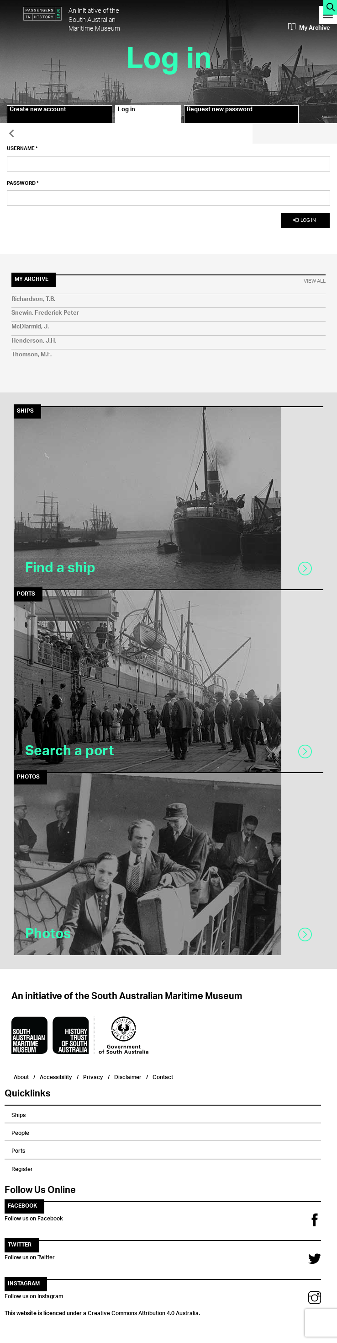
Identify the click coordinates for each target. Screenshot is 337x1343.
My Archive (309, 28)
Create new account (38, 110)
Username (22, 149)
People (20, 1131)
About (21, 1076)
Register (22, 1168)
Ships (18, 1114)
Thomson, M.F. (31, 354)
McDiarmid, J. (30, 326)
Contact (163, 1076)
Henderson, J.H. (33, 341)
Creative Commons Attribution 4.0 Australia (143, 1312)
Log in (136, 114)
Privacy (93, 1076)
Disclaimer (128, 1076)
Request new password (220, 110)
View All (315, 281)
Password (23, 183)
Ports (18, 1149)
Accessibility (56, 1076)
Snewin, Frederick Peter (45, 313)
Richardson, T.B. (33, 299)
